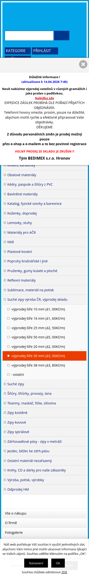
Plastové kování (19, 251)
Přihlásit (42, 50)
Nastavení (36, 563)
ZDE (64, 572)
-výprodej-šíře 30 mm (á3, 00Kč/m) (38, 356)
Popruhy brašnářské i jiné (27, 261)
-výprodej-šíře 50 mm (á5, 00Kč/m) (38, 337)
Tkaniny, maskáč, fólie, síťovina (31, 403)
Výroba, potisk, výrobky (25, 480)
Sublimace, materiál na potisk (30, 290)
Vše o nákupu (15, 513)
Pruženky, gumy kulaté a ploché (32, 271)
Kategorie (16, 50)
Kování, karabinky (21, 165)
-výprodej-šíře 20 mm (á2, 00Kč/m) (38, 346)
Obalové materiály (21, 175)
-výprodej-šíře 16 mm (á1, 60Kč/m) (38, 318)
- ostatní (17, 374)
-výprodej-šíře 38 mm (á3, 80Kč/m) (38, 365)
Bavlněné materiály (22, 194)
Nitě (10, 242)
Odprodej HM (18, 489)
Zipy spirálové (18, 432)
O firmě (11, 522)
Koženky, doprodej (22, 213)
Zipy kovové (16, 422)
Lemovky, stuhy (19, 222)
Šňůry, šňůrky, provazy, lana (29, 393)
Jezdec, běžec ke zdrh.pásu (28, 451)
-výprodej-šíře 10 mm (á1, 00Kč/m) (38, 309)
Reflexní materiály (21, 280)
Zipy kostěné (17, 412)
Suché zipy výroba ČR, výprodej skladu (37, 299)
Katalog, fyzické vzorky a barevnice (34, 203)
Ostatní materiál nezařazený (29, 460)
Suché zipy (15, 384)
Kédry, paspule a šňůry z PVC (30, 184)
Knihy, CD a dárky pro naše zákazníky (36, 470)
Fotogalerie (14, 532)
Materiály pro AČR (21, 232)
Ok (58, 563)
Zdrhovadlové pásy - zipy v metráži (34, 441)
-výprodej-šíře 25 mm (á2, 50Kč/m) (38, 328)
